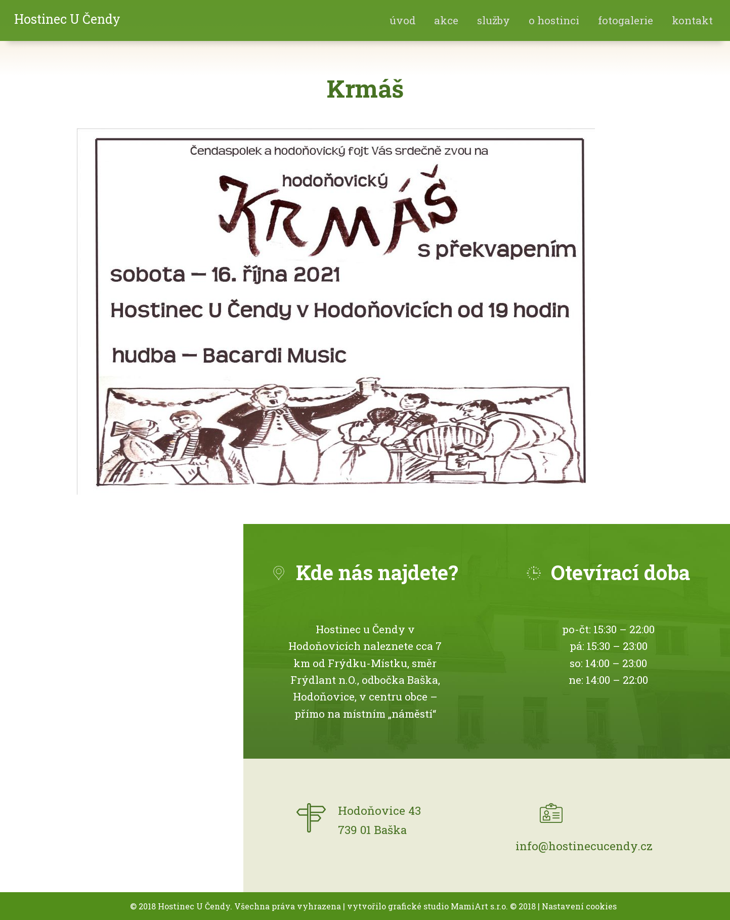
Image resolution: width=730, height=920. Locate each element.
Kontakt (692, 20)
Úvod (403, 20)
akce (446, 20)
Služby (493, 20)
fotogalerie (625, 20)
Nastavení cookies (579, 906)
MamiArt (469, 906)
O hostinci (554, 20)
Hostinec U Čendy (67, 19)
